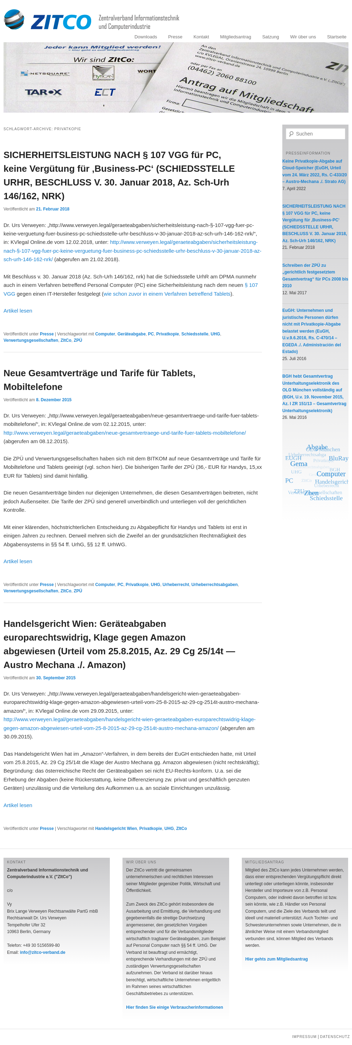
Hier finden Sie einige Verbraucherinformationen (174, 1007)
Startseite (336, 36)
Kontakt (201, 36)
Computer (105, 334)
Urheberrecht (176, 584)
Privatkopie (167, 334)
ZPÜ (78, 340)
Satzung (270, 36)
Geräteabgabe (132, 334)
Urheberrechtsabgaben (214, 584)
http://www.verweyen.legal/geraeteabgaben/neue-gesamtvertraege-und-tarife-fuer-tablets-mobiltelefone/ (125, 433)
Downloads (145, 36)
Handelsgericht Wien (116, 828)
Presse (175, 36)
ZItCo (66, 340)
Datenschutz (335, 1037)
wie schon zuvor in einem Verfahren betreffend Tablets (167, 294)
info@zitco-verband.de (42, 952)
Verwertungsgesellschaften (31, 340)
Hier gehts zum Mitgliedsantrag (276, 959)
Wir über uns (303, 36)
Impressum (304, 1037)
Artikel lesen (18, 311)
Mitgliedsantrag (235, 36)
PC (151, 334)
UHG (215, 334)
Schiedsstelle (194, 334)
